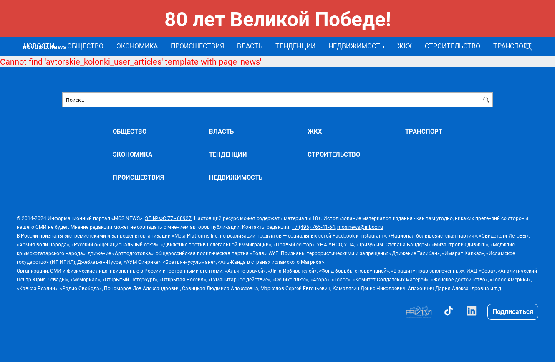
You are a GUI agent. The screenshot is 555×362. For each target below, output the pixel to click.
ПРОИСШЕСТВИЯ (197, 45)
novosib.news (45, 47)
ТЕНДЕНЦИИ (295, 45)
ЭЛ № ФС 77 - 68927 (168, 218)
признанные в (126, 270)
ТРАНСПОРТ (512, 45)
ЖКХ (404, 45)
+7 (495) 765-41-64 (313, 226)
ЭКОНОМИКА (137, 45)
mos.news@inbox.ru (360, 226)
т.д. (498, 288)
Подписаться (512, 311)
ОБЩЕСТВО (85, 45)
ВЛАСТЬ (249, 45)
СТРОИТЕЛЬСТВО (452, 45)
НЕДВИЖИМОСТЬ (356, 45)
